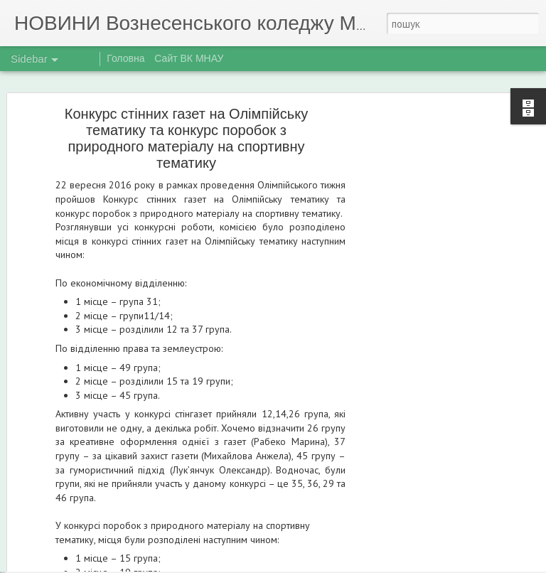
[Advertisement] (424, 308)
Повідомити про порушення (374, 564)
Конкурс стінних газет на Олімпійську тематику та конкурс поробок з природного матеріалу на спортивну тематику (186, 109)
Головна (125, 58)
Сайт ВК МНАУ (188, 58)
